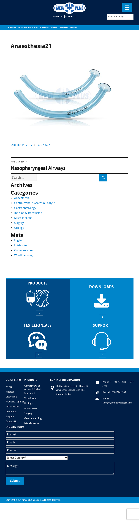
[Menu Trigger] (127, 7)
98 (105, 386)
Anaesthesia (22, 198)
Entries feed (21, 245)
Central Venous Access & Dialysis (34, 203)
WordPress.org (23, 255)
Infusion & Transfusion (28, 213)
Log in (18, 240)
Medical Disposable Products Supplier (15, 396)
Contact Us (58, 16)
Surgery (19, 223)
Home (9, 386)
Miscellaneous (23, 218)
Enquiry (10, 416)
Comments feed (24, 250)
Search (69, 16)
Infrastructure (13, 406)
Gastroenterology (25, 208)
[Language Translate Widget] (120, 17)
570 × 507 (43, 145)
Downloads (12, 411)
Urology (19, 228)
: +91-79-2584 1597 (121, 382)
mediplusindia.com (32, 500)
